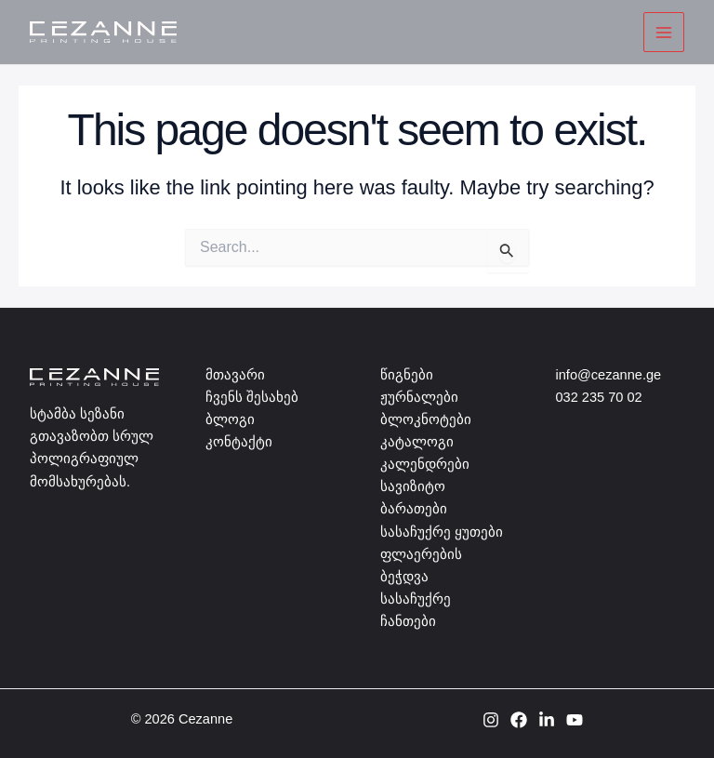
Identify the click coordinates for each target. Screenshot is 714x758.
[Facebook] (518, 719)
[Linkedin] (546, 719)
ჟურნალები (419, 397)
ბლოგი (230, 419)
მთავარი (235, 374)
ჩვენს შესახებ (251, 397)
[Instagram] (491, 719)
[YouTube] (574, 719)
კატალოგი (417, 441)
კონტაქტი (238, 441)
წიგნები (406, 374)
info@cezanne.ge (609, 374)
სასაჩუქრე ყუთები (441, 532)
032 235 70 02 (599, 397)
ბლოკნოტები (425, 419)
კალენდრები (424, 464)
